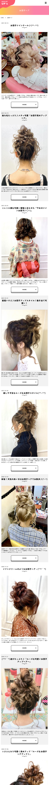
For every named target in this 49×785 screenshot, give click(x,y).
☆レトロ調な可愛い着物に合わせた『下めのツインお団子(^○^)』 (24, 209)
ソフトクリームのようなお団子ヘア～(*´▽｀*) (24, 569)
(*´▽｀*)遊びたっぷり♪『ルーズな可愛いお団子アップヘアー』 (24, 660)
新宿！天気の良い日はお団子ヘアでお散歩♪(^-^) (24, 479)
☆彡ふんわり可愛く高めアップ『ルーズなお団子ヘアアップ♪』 (24, 752)
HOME (2, 17)
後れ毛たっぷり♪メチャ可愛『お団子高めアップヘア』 (24, 116)
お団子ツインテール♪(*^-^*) (24, 25)
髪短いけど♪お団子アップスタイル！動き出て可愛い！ (24, 301)
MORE (24, 104)
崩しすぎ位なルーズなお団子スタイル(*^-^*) (24, 393)
